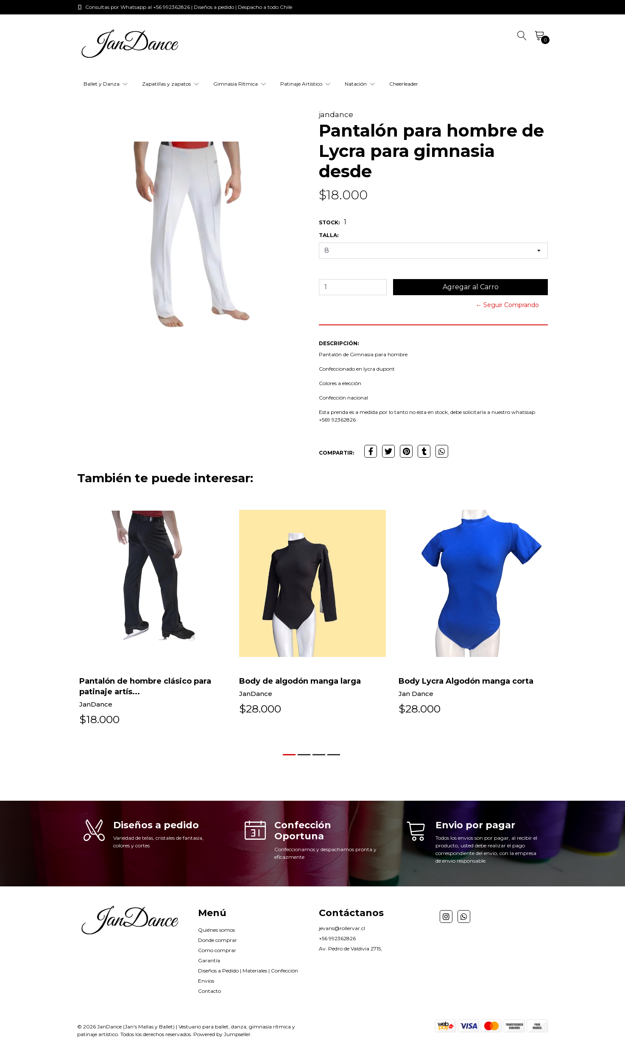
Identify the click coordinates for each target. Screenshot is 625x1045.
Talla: (328, 235)
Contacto (209, 991)
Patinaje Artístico (305, 84)
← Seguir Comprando (507, 305)
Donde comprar (217, 940)
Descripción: (339, 343)
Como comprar (217, 950)
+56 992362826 (337, 938)
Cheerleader (403, 84)
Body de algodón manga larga (300, 681)
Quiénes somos (216, 930)
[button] (289, 754)
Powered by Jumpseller (222, 1034)
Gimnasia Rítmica (239, 84)
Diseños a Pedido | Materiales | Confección (248, 970)
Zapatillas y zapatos (170, 84)
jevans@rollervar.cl (342, 928)
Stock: (329, 222)
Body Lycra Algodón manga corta (466, 681)
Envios (206, 981)
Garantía (209, 960)
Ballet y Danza (106, 84)
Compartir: (336, 453)
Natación (360, 84)
